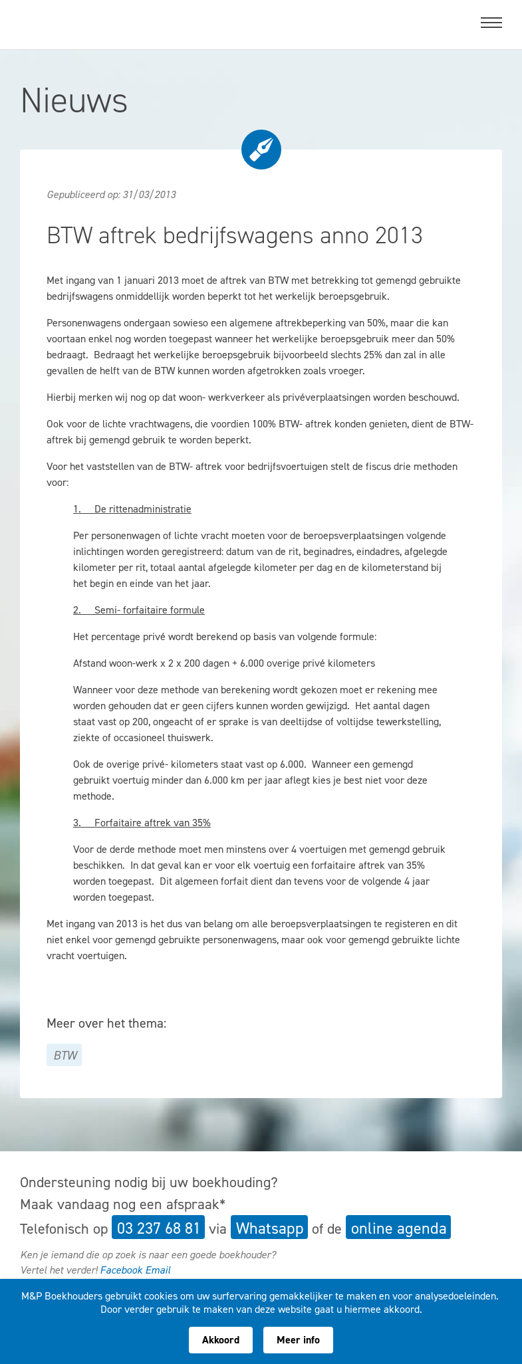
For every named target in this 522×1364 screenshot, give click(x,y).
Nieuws (74, 100)
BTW (64, 1056)
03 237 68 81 (159, 1228)
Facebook (121, 1270)
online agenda (399, 1228)
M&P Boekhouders (102, 20)
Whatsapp (270, 1228)
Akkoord (220, 1340)
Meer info (298, 1340)
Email (157, 1270)
